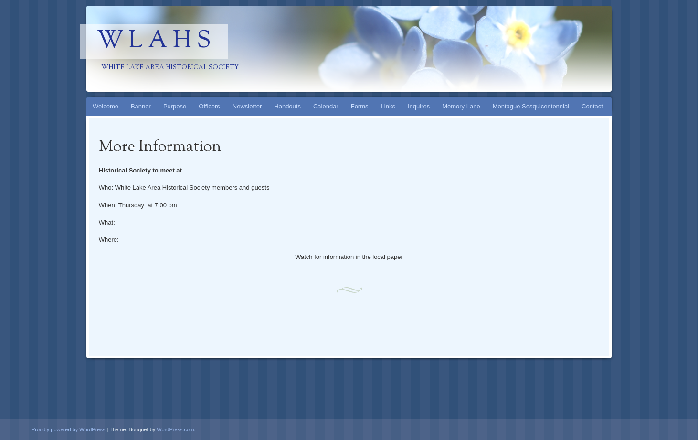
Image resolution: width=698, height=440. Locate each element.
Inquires (419, 106)
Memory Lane (461, 106)
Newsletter (247, 106)
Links (388, 106)
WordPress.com (175, 429)
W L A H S (154, 41)
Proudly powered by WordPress (68, 429)
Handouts (287, 106)
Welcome (105, 106)
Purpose (174, 106)
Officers (209, 106)
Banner (141, 106)
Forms (360, 106)
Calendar (325, 106)
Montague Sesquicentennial (531, 106)
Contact (592, 106)
